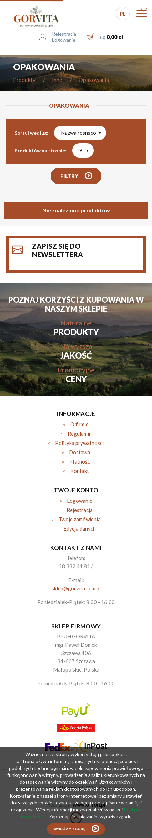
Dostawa (79, 452)
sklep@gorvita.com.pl (76, 588)
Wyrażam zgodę (69, 829)
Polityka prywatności (79, 443)
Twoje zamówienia (80, 519)
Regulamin (80, 433)
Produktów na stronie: (40, 150)
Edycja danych (79, 528)
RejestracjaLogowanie (64, 37)
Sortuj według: (31, 133)
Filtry (69, 176)
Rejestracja (80, 510)
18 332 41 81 (74, 566)
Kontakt (79, 471)
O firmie (79, 424)
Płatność (79, 461)
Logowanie (79, 500)
